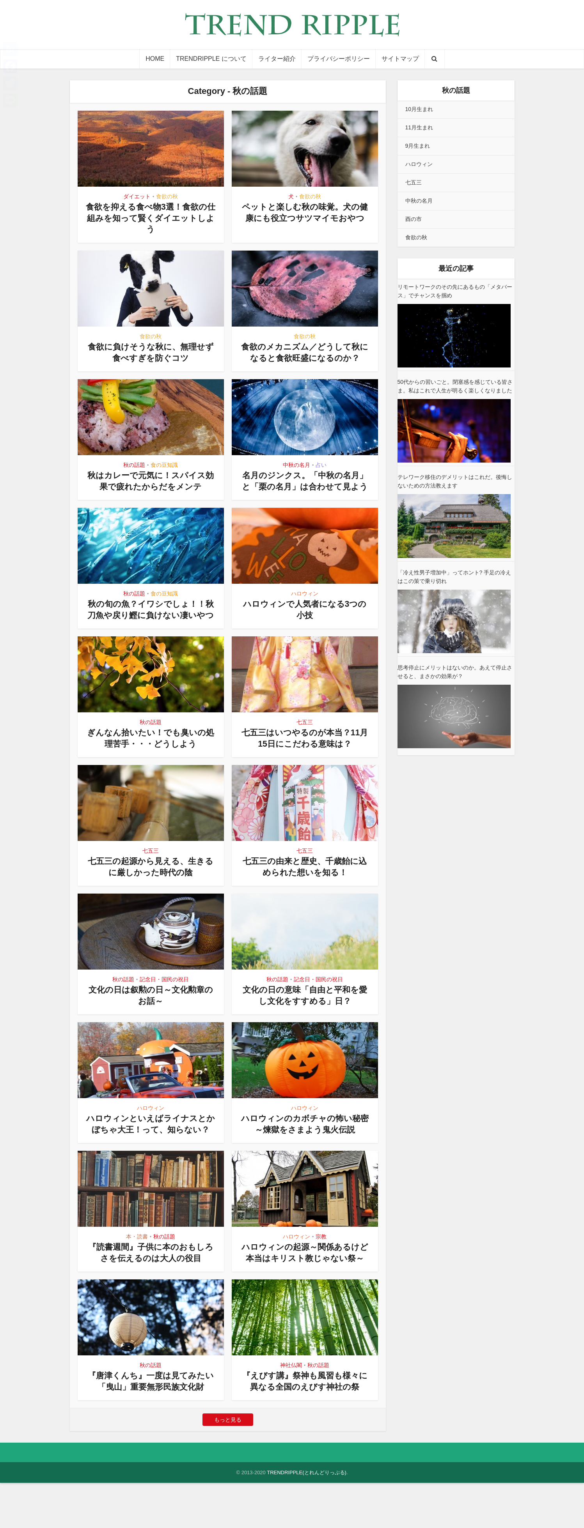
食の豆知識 (164, 465)
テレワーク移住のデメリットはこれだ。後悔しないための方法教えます (455, 481)
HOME (155, 58)
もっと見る (227, 1465)
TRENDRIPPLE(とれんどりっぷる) (306, 1518)
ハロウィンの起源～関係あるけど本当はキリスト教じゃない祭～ (305, 1292)
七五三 (304, 745)
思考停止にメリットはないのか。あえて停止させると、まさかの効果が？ (455, 671)
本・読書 (137, 1270)
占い (321, 465)
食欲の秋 (167, 196)
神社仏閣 (291, 1410)
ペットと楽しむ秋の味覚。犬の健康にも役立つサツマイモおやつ (305, 218)
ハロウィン (304, 605)
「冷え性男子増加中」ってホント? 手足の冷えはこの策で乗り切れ (454, 576)
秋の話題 (134, 465)
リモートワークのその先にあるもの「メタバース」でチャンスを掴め (455, 291)
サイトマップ (400, 58)
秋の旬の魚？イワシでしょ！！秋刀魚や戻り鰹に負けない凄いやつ (150, 626)
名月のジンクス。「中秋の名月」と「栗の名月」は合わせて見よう (304, 486)
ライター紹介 (277, 58)
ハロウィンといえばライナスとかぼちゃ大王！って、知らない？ (150, 1152)
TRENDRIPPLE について (211, 58)
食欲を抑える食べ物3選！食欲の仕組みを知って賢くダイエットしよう (150, 218)
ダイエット (137, 196)
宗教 (321, 1270)
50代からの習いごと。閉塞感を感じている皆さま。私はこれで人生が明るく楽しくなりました (455, 386)
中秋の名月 (296, 465)
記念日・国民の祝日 (164, 1002)
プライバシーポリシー (338, 58)
